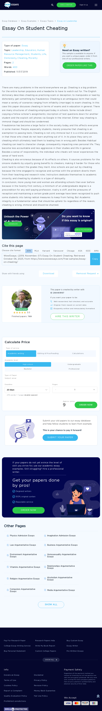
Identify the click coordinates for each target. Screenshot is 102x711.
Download (48, 274)
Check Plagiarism (83, 226)
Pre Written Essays (75, 632)
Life (44, 54)
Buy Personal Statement (15, 632)
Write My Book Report (45, 627)
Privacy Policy (40, 662)
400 (15, 67)
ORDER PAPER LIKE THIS (79, 65)
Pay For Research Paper (15, 621)
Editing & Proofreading (48, 354)
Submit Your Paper (60, 437)
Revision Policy (41, 667)
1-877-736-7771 (12, 703)
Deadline (8, 384)
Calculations (78, 354)
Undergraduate (74, 364)
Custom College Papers (46, 632)
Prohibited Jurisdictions (15, 683)
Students (36, 54)
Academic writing (16, 354)
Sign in (84, 5)
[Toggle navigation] (96, 5)
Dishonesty (10, 58)
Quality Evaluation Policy (15, 678)
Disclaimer (39, 656)
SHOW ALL (49, 641)
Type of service (12, 348)
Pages (55, 384)
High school (28, 364)
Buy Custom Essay (75, 621)
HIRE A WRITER (66, 5)
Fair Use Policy (41, 678)
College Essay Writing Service (18, 627)
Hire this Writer (67, 316)
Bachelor (28, 369)
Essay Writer (72, 627)
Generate (13, 227)
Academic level (11, 360)
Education (30, 50)
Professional (74, 369)
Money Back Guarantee (44, 672)
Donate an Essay (12, 656)
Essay (25, 46)
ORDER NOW (28, 510)
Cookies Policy (11, 667)
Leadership (18, 50)
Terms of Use (10, 662)
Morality (32, 58)
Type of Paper (11, 375)
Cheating (22, 58)
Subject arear (10, 378)
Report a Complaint (13, 672)
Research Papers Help (45, 621)
